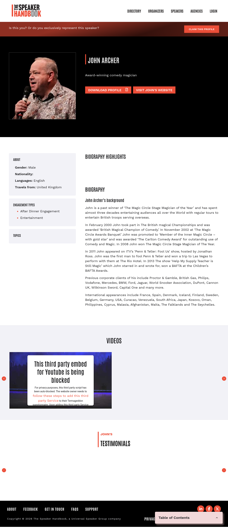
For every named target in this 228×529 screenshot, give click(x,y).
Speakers (177, 11)
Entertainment (31, 218)
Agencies (196, 11)
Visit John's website (154, 90)
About (11, 509)
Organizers (156, 11)
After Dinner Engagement (40, 211)
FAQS (81, 509)
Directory (134, 11)
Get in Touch (58, 509)
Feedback (32, 509)
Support (100, 509)
